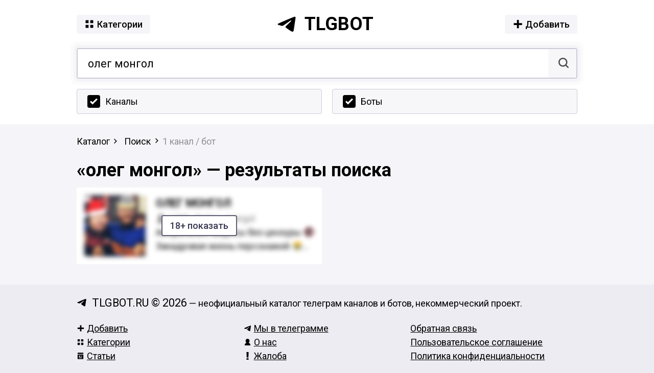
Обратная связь (443, 328)
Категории (103, 342)
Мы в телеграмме (286, 328)
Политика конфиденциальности (477, 356)
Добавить (102, 328)
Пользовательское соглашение (476, 342)
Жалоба (265, 356)
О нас (260, 342)
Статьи (96, 356)
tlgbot (324, 24)
